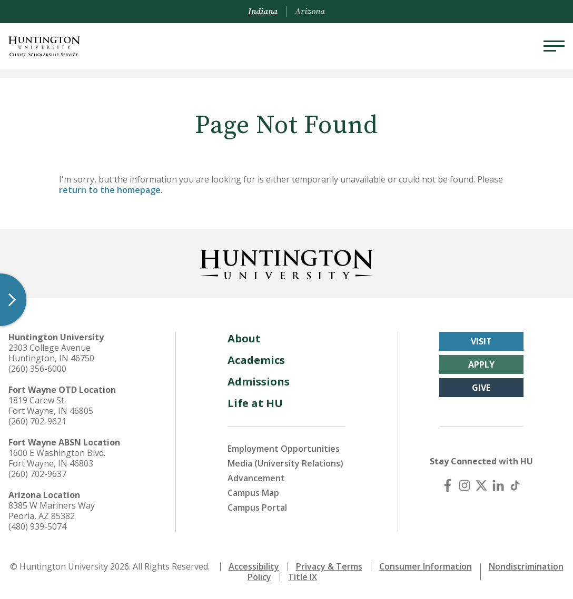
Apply (481, 364)
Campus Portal (257, 507)
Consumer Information (425, 566)
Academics (256, 360)
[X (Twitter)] (481, 485)
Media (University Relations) (285, 463)
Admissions (259, 381)
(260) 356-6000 (37, 368)
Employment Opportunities (284, 448)
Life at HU (255, 403)
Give (481, 387)
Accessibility (254, 566)
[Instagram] (464, 485)
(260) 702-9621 (37, 421)
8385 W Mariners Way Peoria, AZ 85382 (51, 511)
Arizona (310, 11)
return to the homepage (110, 190)
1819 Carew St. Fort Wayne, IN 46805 (50, 405)
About (244, 338)
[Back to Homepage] (286, 262)
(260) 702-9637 (37, 474)
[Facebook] (447, 485)
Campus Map (253, 493)
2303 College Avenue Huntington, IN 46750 (51, 353)
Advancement (256, 478)
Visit (481, 341)
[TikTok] (515, 485)
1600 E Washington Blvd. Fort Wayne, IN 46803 (56, 458)
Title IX (302, 577)
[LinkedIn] (498, 485)
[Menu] (554, 46)
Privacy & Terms (329, 566)
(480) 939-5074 (37, 526)
